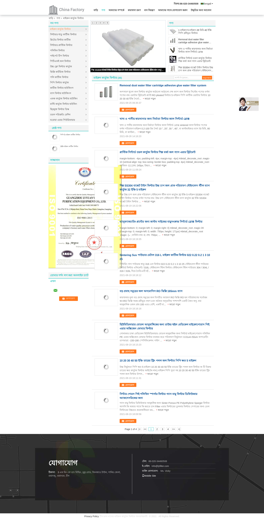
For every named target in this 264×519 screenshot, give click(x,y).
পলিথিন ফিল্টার (57, 50)
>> (173, 429)
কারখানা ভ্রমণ (134, 10)
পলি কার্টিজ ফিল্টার (59, 77)
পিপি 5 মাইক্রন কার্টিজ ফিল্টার (70, 135)
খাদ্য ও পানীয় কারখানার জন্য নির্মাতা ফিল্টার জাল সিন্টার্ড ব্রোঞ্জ (195, 50)
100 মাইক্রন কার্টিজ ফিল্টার (69, 146)
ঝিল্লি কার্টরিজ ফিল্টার (60, 71)
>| (179, 429)
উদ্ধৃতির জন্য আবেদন (201, 10)
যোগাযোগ (129, 110)
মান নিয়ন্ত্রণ (149, 10)
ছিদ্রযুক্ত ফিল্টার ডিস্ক (59, 109)
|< (140, 429)
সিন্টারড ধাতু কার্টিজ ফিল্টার (63, 34)
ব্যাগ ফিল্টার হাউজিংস (60, 93)
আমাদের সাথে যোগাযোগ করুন (172, 10)
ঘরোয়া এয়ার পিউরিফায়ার (62, 120)
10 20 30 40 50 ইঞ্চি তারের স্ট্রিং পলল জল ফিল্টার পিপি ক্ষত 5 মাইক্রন (158, 360)
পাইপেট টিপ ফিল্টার (59, 55)
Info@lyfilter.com (160, 466)
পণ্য (103, 10)
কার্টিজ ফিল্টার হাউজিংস (61, 87)
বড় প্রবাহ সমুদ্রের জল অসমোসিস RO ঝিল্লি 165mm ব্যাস (151, 291)
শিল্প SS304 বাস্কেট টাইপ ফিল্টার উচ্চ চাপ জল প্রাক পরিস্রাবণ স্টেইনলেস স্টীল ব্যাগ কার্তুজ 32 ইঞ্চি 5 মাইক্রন (128, 70)
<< (145, 429)
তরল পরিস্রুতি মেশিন (60, 114)
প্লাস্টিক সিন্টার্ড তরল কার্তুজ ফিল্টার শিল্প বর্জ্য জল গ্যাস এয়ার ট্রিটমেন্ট (195, 59)
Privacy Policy (91, 516)
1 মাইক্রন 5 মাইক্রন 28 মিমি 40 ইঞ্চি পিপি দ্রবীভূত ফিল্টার (195, 31)
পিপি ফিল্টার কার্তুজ (59, 82)
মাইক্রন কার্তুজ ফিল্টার (60, 29)
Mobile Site (149, 475)
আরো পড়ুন (150, 98)
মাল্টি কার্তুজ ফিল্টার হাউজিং (63, 104)
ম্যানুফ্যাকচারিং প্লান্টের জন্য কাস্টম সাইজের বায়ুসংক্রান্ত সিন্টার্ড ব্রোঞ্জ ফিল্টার (161, 221)
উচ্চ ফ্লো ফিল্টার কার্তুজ (61, 66)
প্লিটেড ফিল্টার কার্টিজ (60, 39)
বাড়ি (96, 10)
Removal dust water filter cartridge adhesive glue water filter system (193, 41)
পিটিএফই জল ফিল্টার (60, 61)
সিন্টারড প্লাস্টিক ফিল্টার (61, 45)
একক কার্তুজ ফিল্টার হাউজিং (64, 98)
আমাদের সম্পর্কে (116, 10)
